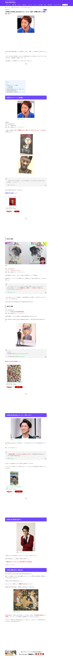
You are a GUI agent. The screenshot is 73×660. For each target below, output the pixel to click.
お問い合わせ (50, 4)
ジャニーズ (30, 4)
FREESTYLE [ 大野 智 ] (9, 207)
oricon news (12, 184)
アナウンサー (8, 4)
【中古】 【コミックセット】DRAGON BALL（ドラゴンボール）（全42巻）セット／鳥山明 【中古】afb (14, 487)
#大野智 (15, 353)
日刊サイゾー (23, 118)
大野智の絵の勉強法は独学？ (12, 90)
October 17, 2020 (21, 356)
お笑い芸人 (24, 4)
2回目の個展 (10, 86)
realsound (12, 458)
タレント (19, 4)
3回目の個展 (10, 87)
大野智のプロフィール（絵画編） (13, 85)
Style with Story (10, 2)
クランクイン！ (22, 552)
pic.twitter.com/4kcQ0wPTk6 (23, 353)
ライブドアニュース (17, 439)
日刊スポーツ (12, 292)
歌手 (45, 4)
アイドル (34, 4)
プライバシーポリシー (57, 4)
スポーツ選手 (40, 4)
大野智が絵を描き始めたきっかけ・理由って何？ (15, 89)
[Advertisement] (26, 43)
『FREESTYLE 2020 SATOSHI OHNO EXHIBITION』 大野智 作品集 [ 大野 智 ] (14, 383)
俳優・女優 (14, 4)
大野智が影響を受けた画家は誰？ (13, 91)
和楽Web (18, 611)
